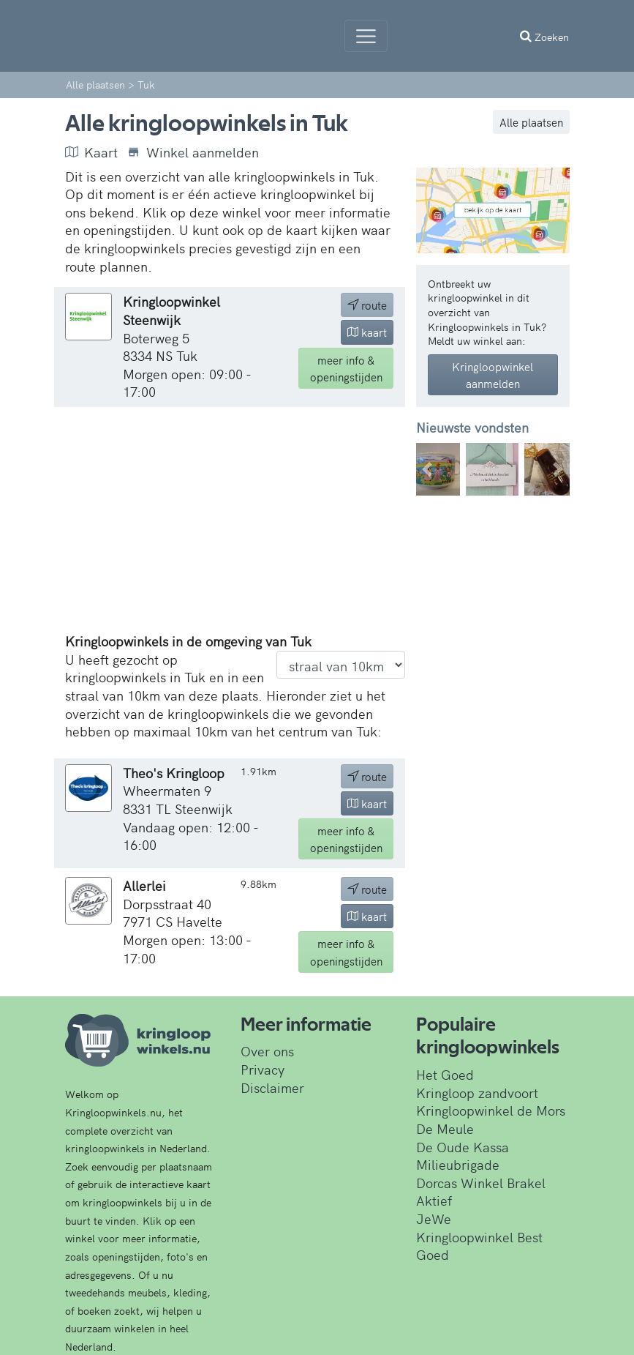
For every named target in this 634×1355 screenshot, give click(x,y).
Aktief (434, 1200)
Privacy (262, 1069)
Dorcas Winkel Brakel (481, 1182)
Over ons (267, 1051)
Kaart (91, 152)
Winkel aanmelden (193, 152)
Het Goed (445, 1074)
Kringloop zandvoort (477, 1092)
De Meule (445, 1128)
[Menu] (366, 36)
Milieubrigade (457, 1164)
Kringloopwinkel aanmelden (492, 375)
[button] (427, 469)
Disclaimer (272, 1087)
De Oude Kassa (462, 1147)
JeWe (433, 1218)
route (367, 305)
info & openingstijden (346, 367)
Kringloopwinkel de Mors (490, 1110)
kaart (367, 332)
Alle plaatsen (531, 122)
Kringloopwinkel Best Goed (479, 1246)
